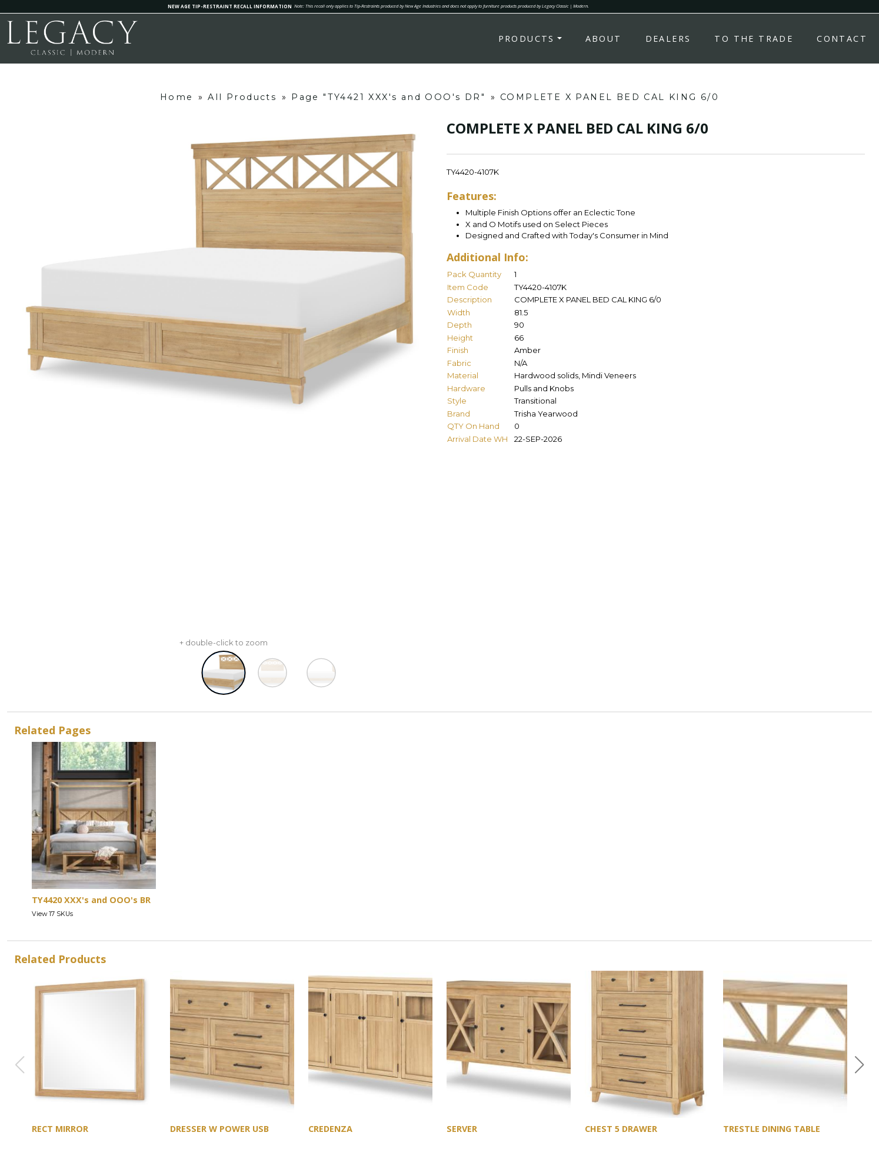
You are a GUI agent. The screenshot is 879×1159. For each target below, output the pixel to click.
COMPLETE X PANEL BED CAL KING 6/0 (609, 97)
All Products (242, 97)
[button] (859, 1065)
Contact (842, 38)
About (603, 38)
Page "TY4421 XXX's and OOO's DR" (388, 97)
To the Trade (753, 38)
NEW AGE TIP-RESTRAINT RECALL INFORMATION (230, 6)
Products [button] (526, 38)
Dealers (668, 38)
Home (177, 97)
